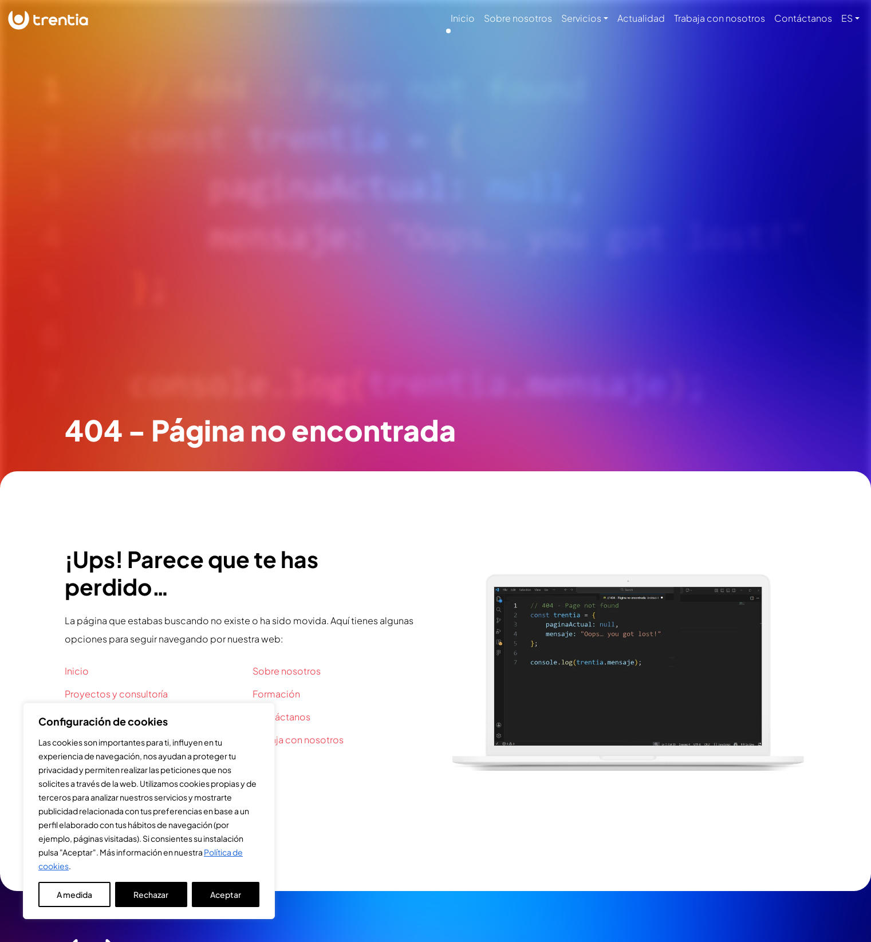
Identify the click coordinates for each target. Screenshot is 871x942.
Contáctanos (803, 18)
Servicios (581, 18)
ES (847, 18)
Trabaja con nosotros (719, 18)
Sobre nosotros (518, 18)
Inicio (463, 18)
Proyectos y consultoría (116, 694)
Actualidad (641, 18)
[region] (149, 811)
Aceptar (225, 894)
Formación (276, 694)
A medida (74, 894)
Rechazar (150, 894)
